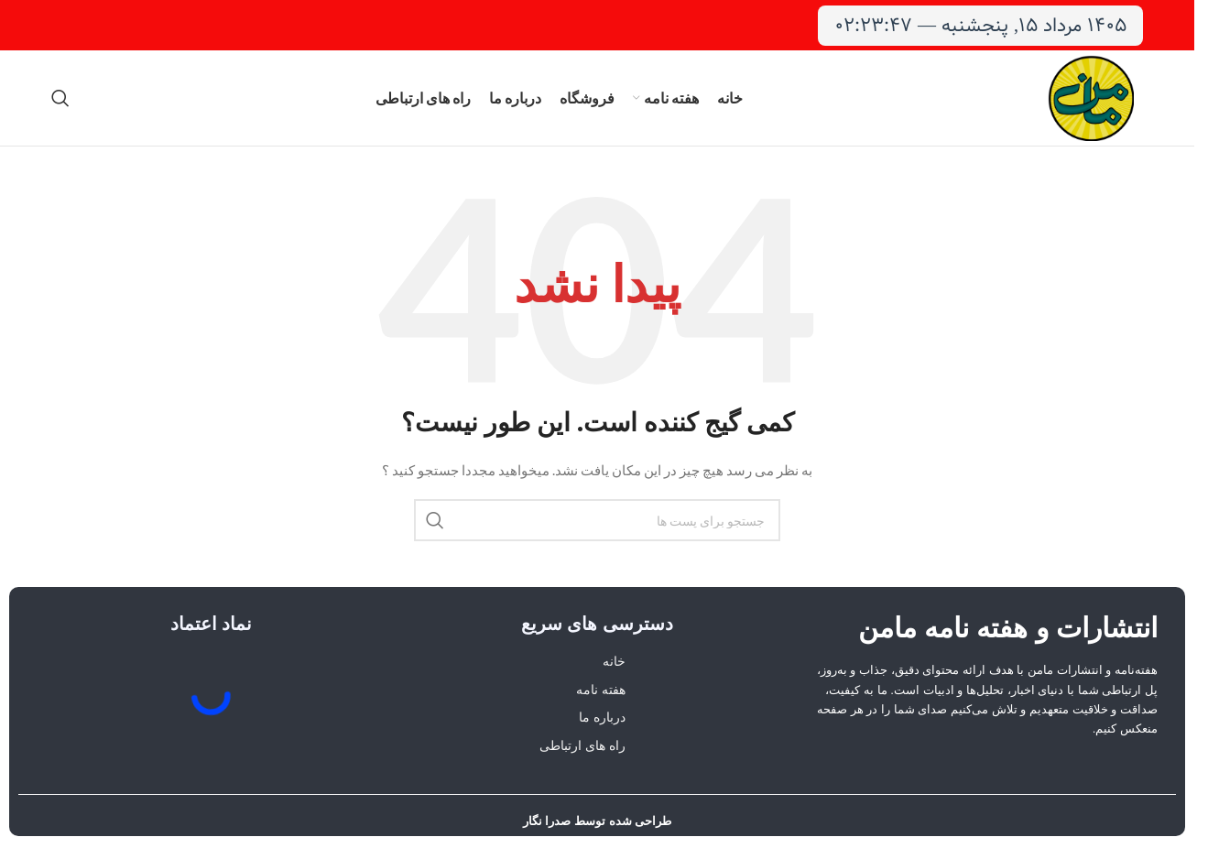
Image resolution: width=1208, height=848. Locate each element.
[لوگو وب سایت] (1091, 96)
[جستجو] (60, 98)
